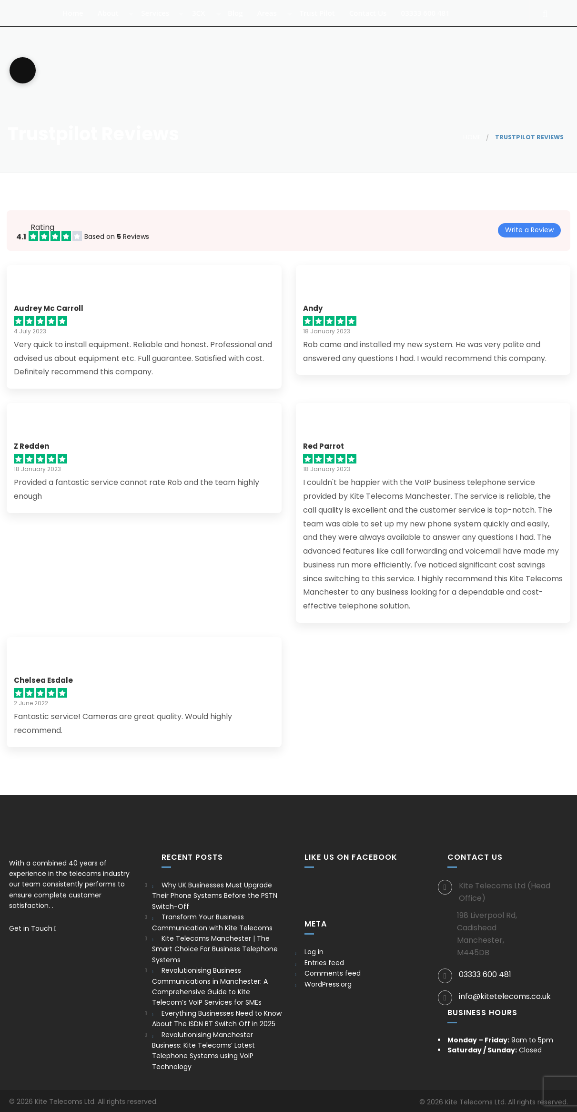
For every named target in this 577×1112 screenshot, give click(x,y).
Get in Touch (33, 928)
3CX (203, 21)
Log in (314, 952)
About (112, 21)
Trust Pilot (322, 21)
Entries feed (324, 963)
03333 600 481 (430, 21)
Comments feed (332, 973)
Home (78, 21)
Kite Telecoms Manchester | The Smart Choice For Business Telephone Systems (215, 949)
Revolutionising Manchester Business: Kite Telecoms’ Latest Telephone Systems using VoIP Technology (203, 1050)
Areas (272, 21)
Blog (240, 21)
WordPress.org (328, 984)
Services (160, 21)
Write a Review (529, 230)
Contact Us (372, 21)
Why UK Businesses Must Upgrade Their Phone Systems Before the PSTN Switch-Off (214, 895)
